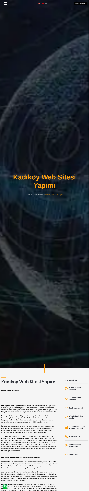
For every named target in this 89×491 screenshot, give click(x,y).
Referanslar (80, 4)
